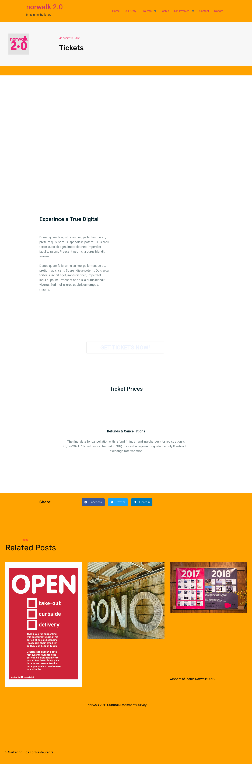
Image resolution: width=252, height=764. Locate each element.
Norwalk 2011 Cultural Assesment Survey (117, 705)
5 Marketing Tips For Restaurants (29, 752)
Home (116, 11)
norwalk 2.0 (44, 7)
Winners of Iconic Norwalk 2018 (192, 679)
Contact (204, 11)
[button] (93, 502)
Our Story (130, 11)
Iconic (165, 11)
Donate (218, 11)
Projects (147, 11)
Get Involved (181, 11)
